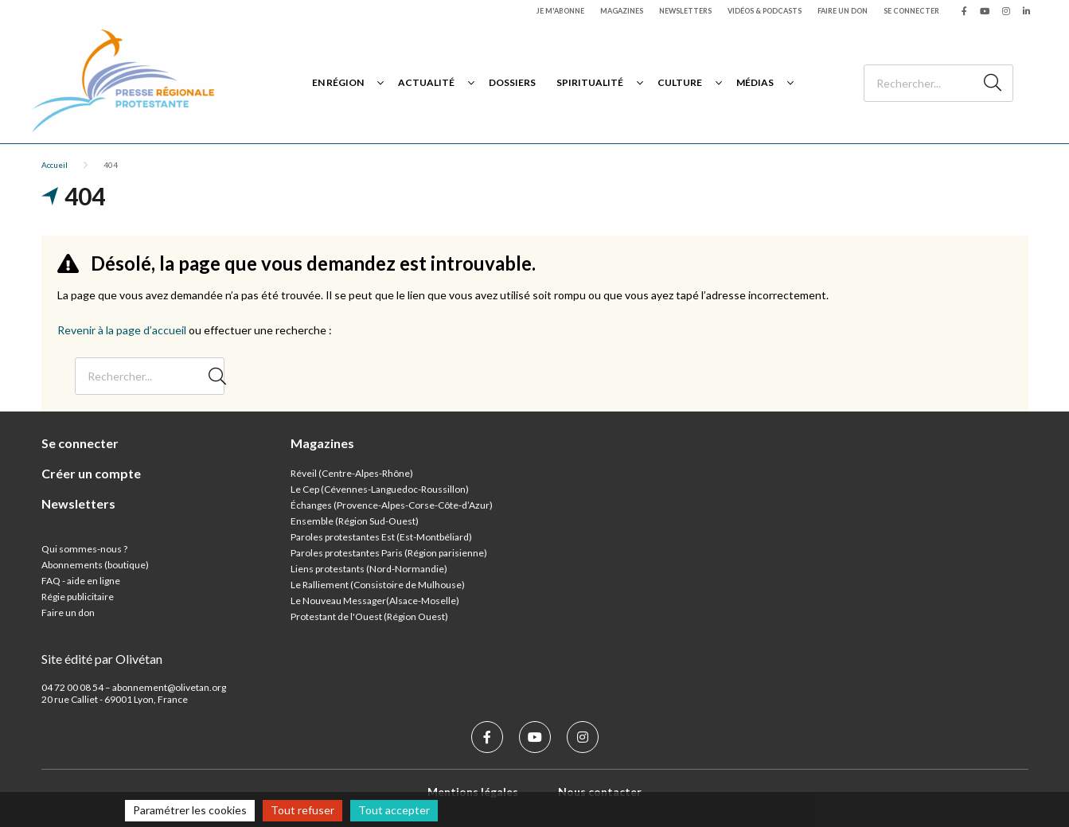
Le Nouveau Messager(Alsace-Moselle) (375, 601)
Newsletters (685, 10)
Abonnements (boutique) (95, 565)
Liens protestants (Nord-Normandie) (369, 569)
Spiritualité (589, 82)
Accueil (54, 165)
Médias (755, 82)
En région (338, 82)
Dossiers (512, 82)
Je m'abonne (560, 10)
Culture (679, 82)
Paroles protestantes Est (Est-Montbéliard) (381, 537)
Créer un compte (91, 473)
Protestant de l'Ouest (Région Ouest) (369, 616)
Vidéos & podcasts (765, 10)
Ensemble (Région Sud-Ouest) (355, 521)
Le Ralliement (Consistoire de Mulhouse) (378, 585)
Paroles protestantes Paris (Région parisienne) (389, 553)
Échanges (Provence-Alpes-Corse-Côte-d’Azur (390, 505)
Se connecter (911, 10)
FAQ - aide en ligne (80, 581)
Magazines (621, 10)
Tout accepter (394, 810)
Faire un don (842, 10)
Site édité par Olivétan (101, 658)
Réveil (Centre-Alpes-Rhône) (352, 473)
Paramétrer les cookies (190, 810)
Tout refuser (302, 810)
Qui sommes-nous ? (84, 549)
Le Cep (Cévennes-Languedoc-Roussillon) (380, 489)
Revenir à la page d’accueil (121, 330)
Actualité (426, 82)
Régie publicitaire (77, 597)
